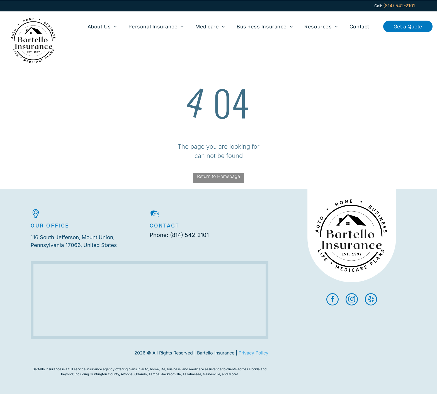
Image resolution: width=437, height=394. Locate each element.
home (154, 369)
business (174, 369)
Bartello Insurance (47, 369)
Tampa (154, 374)
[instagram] (352, 300)
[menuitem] (102, 26)
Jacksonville (171, 374)
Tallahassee (192, 374)
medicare (196, 369)
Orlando (140, 374)
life (163, 369)
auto (144, 369)
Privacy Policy (253, 353)
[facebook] (332, 300)
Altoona (127, 374)
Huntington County (104, 374)
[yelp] (371, 300)
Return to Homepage (218, 176)
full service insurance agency (91, 369)
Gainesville (211, 374)
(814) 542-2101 (189, 235)
